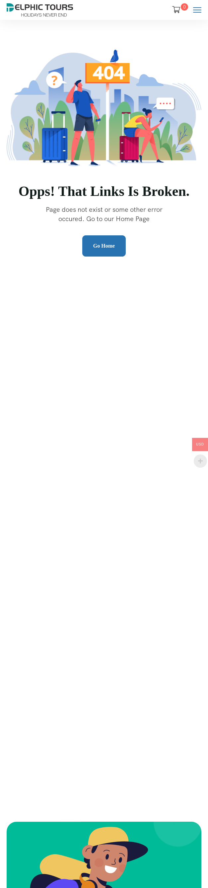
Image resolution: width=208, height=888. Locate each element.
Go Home (104, 246)
